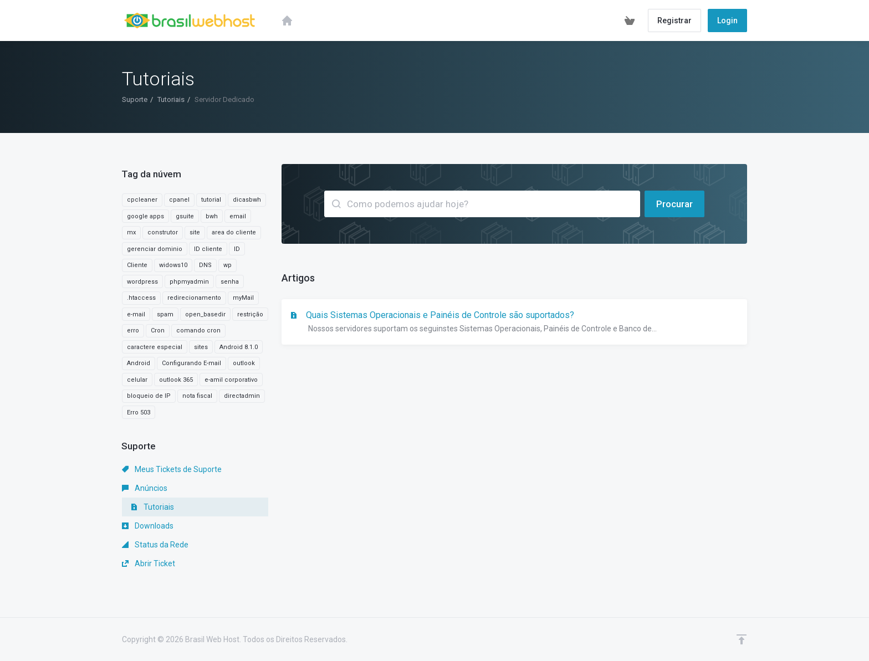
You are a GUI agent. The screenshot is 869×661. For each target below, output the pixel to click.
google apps (145, 216)
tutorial (211, 199)
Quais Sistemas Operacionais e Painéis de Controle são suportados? (514, 322)
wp (227, 265)
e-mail (136, 314)
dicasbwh (247, 199)
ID (237, 249)
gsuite (185, 216)
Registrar (674, 20)
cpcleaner (142, 199)
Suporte (134, 99)
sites (201, 347)
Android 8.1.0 (238, 347)
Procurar (674, 203)
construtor (162, 232)
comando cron (198, 330)
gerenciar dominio (154, 249)
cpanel (179, 199)
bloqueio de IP (149, 395)
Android (138, 363)
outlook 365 (176, 379)
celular (137, 379)
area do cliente (234, 232)
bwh (212, 216)
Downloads (147, 525)
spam (165, 314)
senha (230, 281)
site (195, 232)
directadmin (242, 395)
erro (133, 330)
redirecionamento (194, 297)
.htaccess (141, 297)
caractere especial (154, 347)
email (237, 216)
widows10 (173, 265)
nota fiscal (197, 395)
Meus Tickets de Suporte (172, 469)
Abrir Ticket (148, 563)
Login (727, 20)
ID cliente (208, 249)
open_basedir (205, 314)
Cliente (137, 265)
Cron (158, 330)
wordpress (142, 281)
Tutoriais (171, 99)
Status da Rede (155, 544)
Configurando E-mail (191, 363)
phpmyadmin (189, 281)
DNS (205, 265)
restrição (250, 314)
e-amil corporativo (231, 379)
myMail (243, 297)
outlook (244, 363)
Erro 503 (138, 412)
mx (131, 232)
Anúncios (144, 488)
